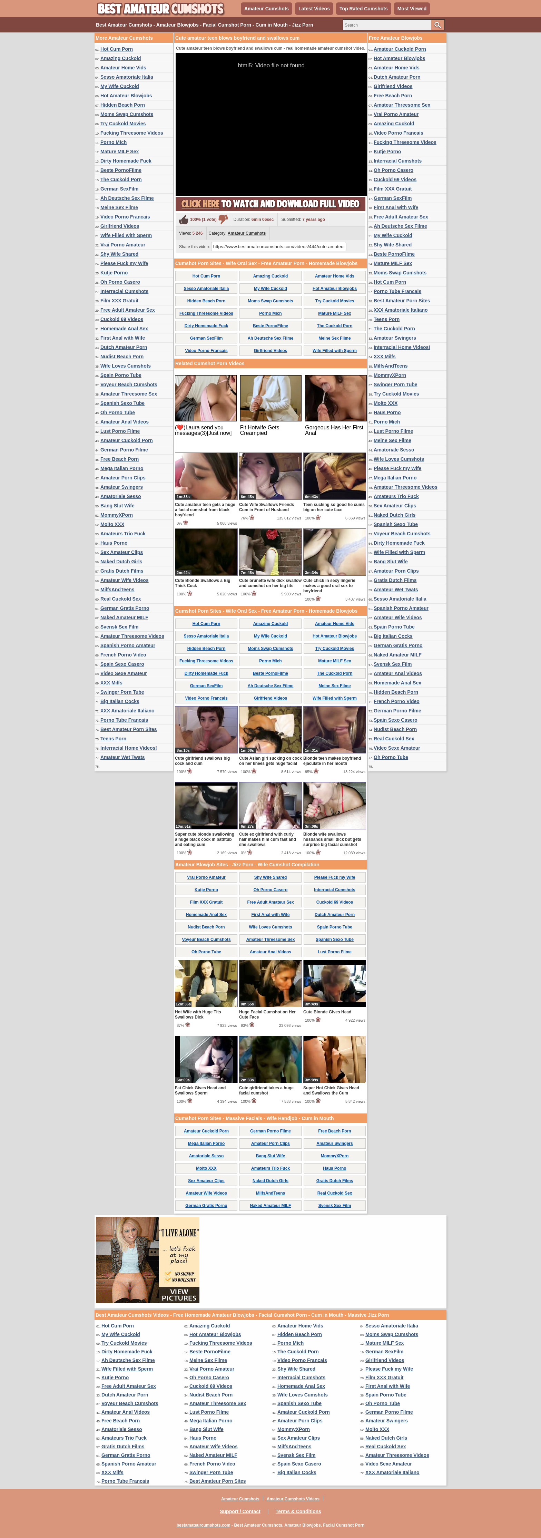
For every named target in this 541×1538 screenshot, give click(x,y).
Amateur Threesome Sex (128, 394)
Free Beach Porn (119, 459)
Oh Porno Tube (117, 412)
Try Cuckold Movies (123, 123)
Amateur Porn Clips (123, 477)
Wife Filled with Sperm (126, 235)
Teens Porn (113, 738)
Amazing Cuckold (120, 58)
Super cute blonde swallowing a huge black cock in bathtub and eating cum (204, 839)
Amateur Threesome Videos (132, 636)
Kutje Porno (114, 272)
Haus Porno (114, 543)
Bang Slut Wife (117, 505)
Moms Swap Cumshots (126, 114)
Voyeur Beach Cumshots (128, 384)
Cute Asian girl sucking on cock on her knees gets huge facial (270, 761)
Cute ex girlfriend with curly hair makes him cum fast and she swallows (267, 839)
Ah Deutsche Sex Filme (127, 198)
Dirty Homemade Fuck (125, 161)
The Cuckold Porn (121, 179)
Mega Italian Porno (121, 468)
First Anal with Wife (122, 338)
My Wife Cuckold (119, 86)
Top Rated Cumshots (364, 8)
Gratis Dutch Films (121, 571)
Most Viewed (412, 8)
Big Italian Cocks (119, 701)
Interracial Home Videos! (128, 748)
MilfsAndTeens (117, 589)
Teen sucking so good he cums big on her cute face (334, 507)
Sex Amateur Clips (121, 552)
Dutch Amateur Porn (123, 347)
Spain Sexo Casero (122, 664)
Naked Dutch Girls (121, 561)
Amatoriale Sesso (120, 496)
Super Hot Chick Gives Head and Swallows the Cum (331, 1091)
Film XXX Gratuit (119, 300)
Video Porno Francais (125, 217)
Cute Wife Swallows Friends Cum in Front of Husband (266, 507)
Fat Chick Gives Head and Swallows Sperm (200, 1091)
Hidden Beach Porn (122, 105)
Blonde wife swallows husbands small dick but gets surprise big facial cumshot (332, 839)
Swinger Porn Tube (122, 692)
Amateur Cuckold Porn (126, 440)
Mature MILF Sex (119, 151)
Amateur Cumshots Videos (293, 1499)
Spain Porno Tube (120, 375)
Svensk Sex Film (119, 627)
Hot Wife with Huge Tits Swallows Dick (198, 1015)
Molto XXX (112, 524)
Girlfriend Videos (119, 226)
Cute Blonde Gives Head (327, 1012)
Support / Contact (240, 1511)
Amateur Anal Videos (124, 422)
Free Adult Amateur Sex (127, 310)
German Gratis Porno (124, 608)
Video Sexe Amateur (123, 673)
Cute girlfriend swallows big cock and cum (202, 761)
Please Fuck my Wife (124, 263)
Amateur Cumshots (266, 8)
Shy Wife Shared (119, 254)
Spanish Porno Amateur (127, 645)
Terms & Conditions (298, 1511)
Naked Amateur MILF (124, 617)
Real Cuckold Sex (120, 599)
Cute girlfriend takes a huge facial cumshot (266, 1091)
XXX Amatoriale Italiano (127, 710)
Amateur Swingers (121, 487)
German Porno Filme (124, 449)
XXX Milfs (111, 682)
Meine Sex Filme (119, 207)
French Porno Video (123, 655)
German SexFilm (119, 189)
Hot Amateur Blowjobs (126, 95)
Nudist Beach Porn (122, 356)
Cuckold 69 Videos (121, 319)
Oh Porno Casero (120, 282)
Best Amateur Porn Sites (128, 729)
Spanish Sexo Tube (122, 403)
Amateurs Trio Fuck (123, 533)
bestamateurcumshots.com (203, 1525)
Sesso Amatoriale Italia (126, 77)
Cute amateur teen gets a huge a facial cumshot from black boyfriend (205, 509)
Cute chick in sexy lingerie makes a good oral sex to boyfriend (329, 585)
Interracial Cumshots (124, 291)
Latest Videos (314, 8)
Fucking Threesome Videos (131, 133)
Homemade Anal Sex (124, 328)
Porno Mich (113, 142)
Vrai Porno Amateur (122, 244)
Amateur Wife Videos (124, 580)
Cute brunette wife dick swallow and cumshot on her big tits (270, 583)
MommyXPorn (116, 515)
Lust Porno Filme (120, 431)
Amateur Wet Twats (122, 757)
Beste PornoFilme (120, 170)
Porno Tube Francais (124, 720)
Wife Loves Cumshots (125, 366)
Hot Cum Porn (116, 49)
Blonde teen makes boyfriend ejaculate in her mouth (332, 761)
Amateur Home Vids (123, 67)
